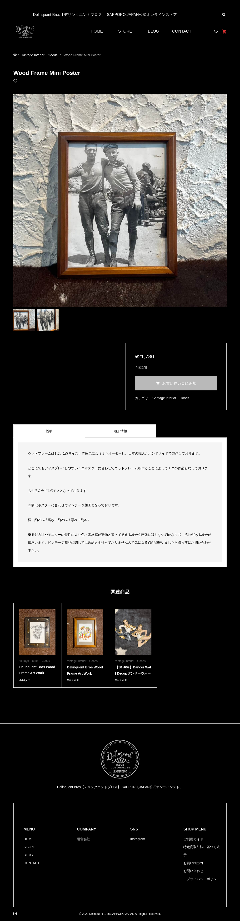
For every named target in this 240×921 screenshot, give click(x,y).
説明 (49, 431)
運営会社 (83, 839)
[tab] (49, 431)
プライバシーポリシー (203, 879)
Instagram (137, 839)
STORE (125, 31)
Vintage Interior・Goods (171, 398)
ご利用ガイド (193, 839)
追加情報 (120, 431)
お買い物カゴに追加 (179, 383)
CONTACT (181, 31)
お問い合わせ (193, 871)
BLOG (153, 31)
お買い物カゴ (193, 863)
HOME (97, 31)
